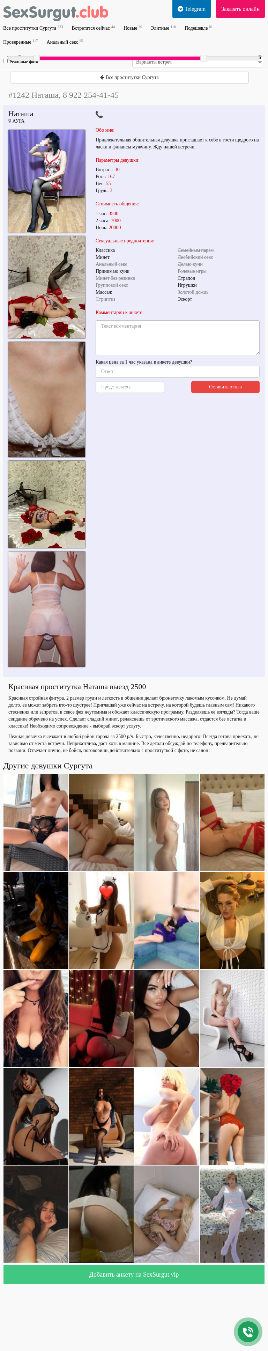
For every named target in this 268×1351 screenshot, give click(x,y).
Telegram (192, 9)
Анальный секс (65, 42)
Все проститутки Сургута (33, 28)
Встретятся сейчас (93, 28)
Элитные (163, 28)
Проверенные (20, 42)
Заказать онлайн (240, 9)
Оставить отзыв (225, 386)
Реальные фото (20, 61)
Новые (133, 28)
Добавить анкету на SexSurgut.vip (134, 1274)
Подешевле (199, 28)
